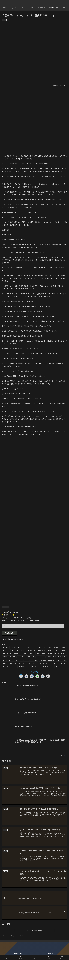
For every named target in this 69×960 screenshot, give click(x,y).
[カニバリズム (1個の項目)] (10, 666)
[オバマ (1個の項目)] (49, 666)
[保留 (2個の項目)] (57, 653)
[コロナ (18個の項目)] (13, 647)
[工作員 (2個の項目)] (24, 653)
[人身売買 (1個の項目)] (21, 656)
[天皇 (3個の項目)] (64, 650)
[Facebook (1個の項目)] (51, 660)
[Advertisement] (34, 453)
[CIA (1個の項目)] (58, 660)
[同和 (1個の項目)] (56, 663)
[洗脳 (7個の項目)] (50, 647)
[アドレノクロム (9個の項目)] (40, 647)
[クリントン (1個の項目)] (41, 656)
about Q (5, 607)
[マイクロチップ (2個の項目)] (41, 653)
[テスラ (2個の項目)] (5, 653)
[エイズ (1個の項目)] (61, 666)
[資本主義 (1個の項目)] (43, 660)
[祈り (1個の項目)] (25, 660)
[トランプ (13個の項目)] (21, 647)
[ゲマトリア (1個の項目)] (31, 656)
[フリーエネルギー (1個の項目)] (46, 663)
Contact (51, 954)
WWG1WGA (9, 633)
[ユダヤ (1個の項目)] (11, 660)
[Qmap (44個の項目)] (5, 647)
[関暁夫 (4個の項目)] (63, 647)
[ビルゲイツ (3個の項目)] (31, 650)
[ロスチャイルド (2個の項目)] (14, 653)
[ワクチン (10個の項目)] (30, 647)
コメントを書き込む (34, 930)
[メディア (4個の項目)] (6, 650)
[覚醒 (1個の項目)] (63, 663)
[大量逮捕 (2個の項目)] (31, 653)
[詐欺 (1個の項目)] (5, 663)
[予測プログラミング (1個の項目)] (60, 656)
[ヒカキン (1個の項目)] (22, 663)
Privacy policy (18, 954)
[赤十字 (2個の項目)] (51, 653)
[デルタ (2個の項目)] (63, 653)
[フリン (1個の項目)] (18, 660)
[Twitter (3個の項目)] (56, 650)
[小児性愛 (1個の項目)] (13, 663)
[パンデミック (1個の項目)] (33, 663)
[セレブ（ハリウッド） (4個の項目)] (18, 650)
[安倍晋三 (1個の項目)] (24, 666)
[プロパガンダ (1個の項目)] (33, 660)
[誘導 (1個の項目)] (49, 656)
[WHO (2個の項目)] (5, 656)
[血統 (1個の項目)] (5, 660)
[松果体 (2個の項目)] (13, 656)
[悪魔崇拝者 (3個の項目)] (42, 650)
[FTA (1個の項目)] (36, 666)
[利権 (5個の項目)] (56, 647)
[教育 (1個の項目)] (64, 660)
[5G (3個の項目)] (49, 650)
